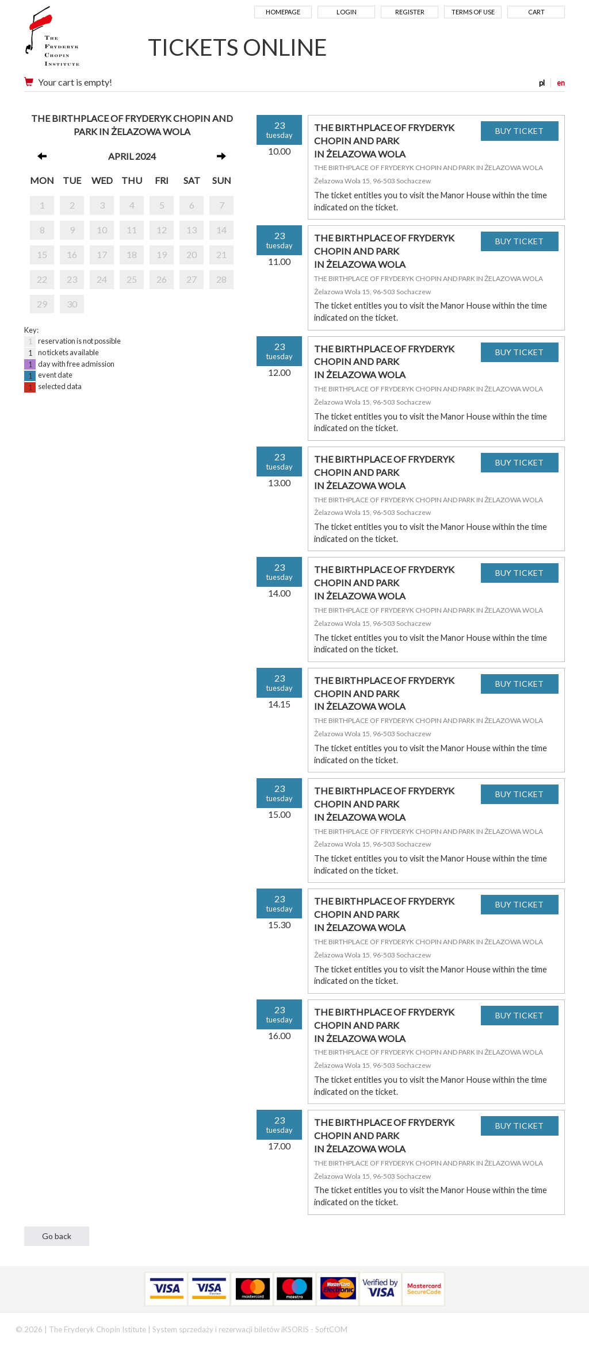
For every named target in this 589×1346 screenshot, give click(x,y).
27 (191, 279)
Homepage (283, 12)
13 (191, 229)
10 (102, 229)
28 (221, 279)
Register (409, 12)
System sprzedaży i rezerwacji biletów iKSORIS (230, 1329)
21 (221, 254)
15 (42, 254)
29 (42, 303)
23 (72, 279)
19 (161, 254)
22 (42, 279)
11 (132, 229)
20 (191, 254)
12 (161, 229)
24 (102, 279)
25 (132, 279)
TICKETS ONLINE (237, 47)
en (561, 82)
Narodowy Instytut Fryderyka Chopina (74, 40)
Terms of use (473, 12)
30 (72, 303)
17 (102, 254)
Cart (536, 12)
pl (542, 82)
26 (161, 279)
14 (221, 229)
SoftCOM (331, 1329)
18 (132, 254)
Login (346, 12)
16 (72, 254)
